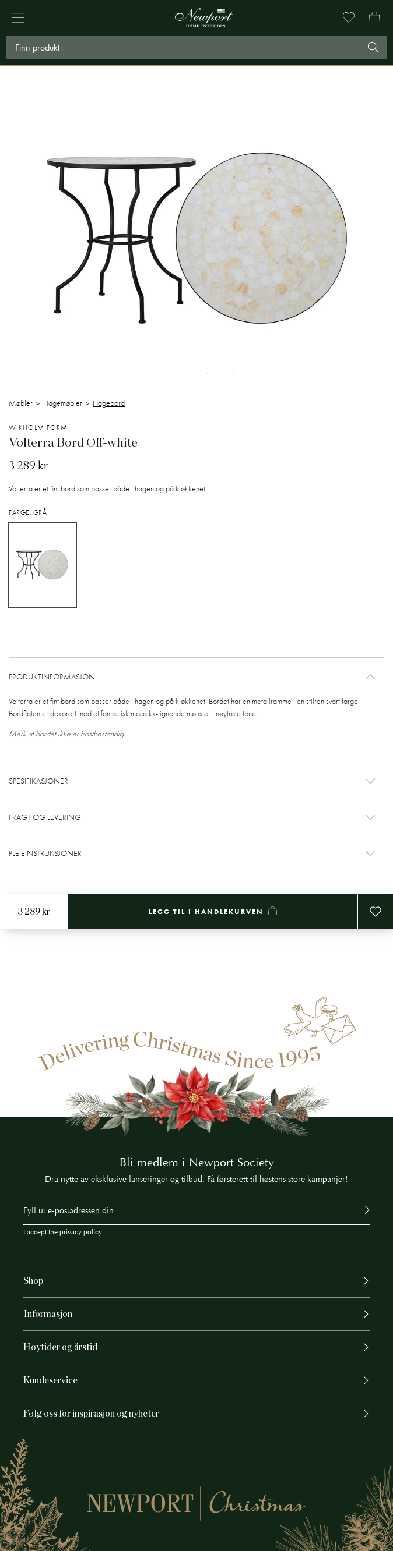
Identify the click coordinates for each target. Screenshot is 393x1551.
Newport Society (231, 1162)
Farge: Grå (28, 512)
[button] (196, 676)
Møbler (21, 403)
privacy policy (80, 1232)
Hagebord (109, 403)
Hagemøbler (62, 403)
